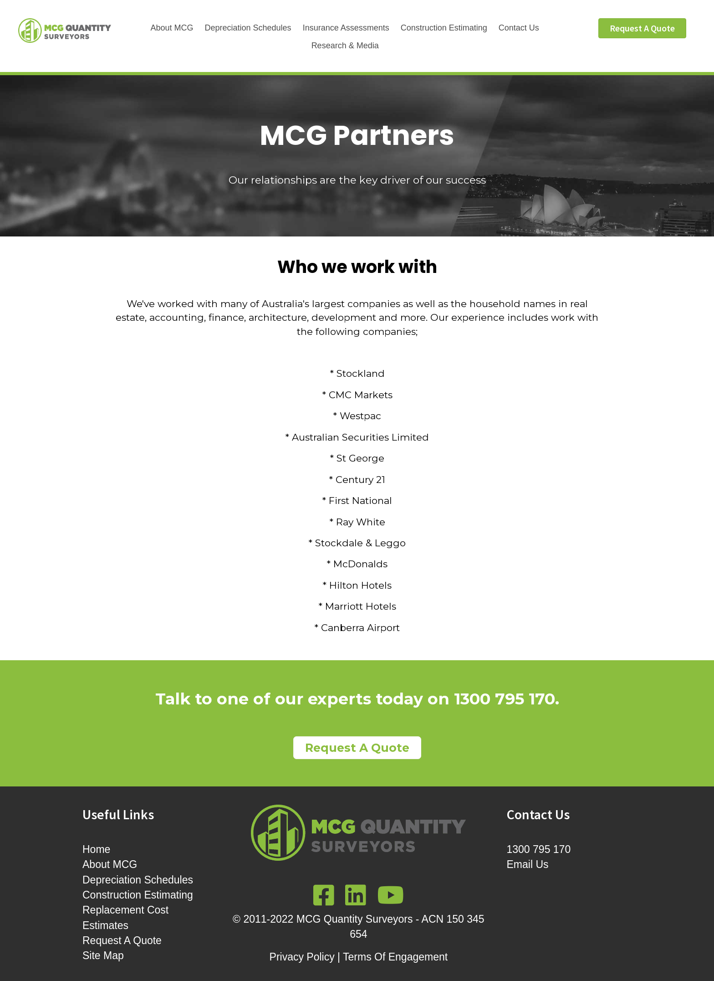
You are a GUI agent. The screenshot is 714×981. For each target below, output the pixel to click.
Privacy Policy (302, 957)
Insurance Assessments (346, 27)
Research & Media (345, 45)
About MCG (171, 27)
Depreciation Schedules (248, 27)
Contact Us (519, 27)
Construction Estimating (444, 27)
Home (96, 849)
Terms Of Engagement (395, 957)
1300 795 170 (504, 699)
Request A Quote (122, 940)
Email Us (528, 864)
